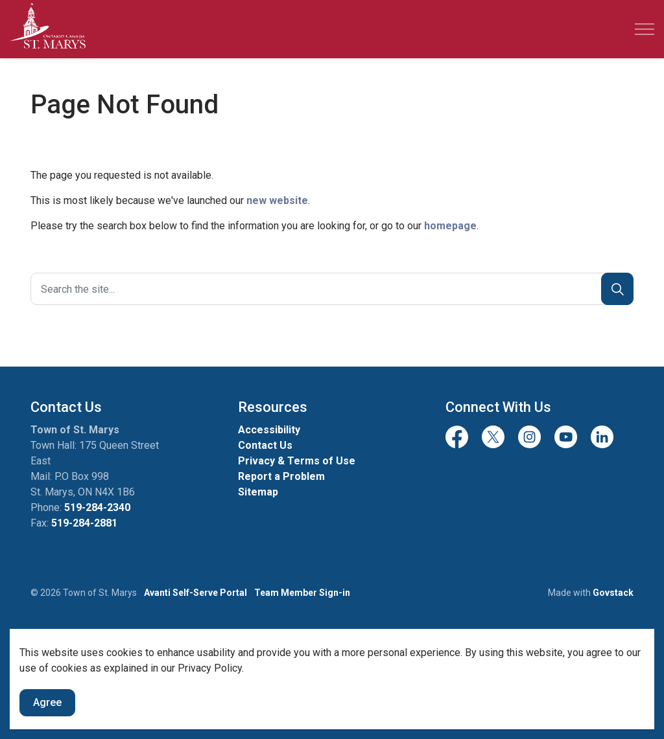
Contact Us (265, 445)
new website (277, 200)
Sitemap (258, 492)
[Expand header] (644, 29)
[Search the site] (332, 289)
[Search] (617, 289)
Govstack (613, 592)
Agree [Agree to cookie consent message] (47, 703)
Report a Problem (281, 476)
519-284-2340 (97, 507)
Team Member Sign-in (302, 592)
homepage (450, 226)
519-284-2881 (84, 523)
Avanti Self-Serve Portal (195, 592)
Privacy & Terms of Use (296, 461)
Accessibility (269, 430)
